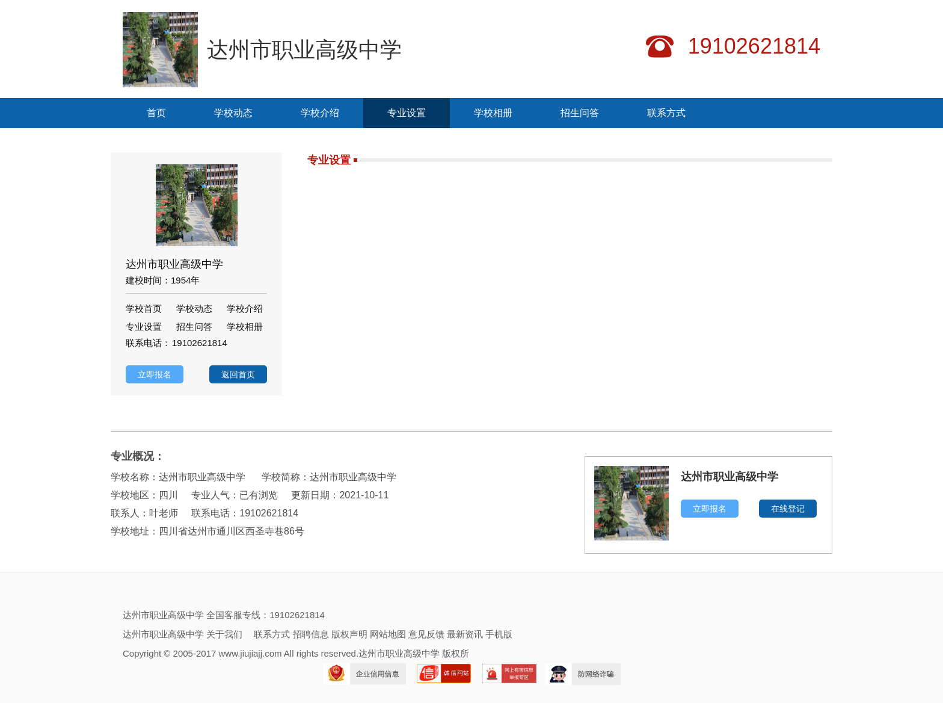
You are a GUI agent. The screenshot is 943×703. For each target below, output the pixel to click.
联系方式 (666, 113)
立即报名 (154, 374)
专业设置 (406, 113)
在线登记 (788, 508)
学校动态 (233, 113)
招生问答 (580, 113)
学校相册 (493, 113)
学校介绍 (320, 113)
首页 (156, 113)
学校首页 (144, 308)
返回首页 (238, 374)
